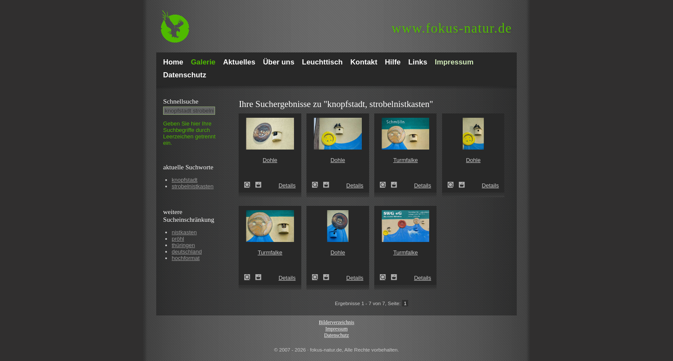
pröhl (178, 239)
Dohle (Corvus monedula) (249, 185)
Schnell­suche (180, 101)
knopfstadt (184, 180)
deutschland (187, 251)
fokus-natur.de (451, 28)
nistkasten (184, 232)
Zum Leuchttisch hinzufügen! (258, 185)
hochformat (186, 258)
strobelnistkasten (193, 186)
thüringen (183, 245)
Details (287, 185)
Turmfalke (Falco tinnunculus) (385, 185)
